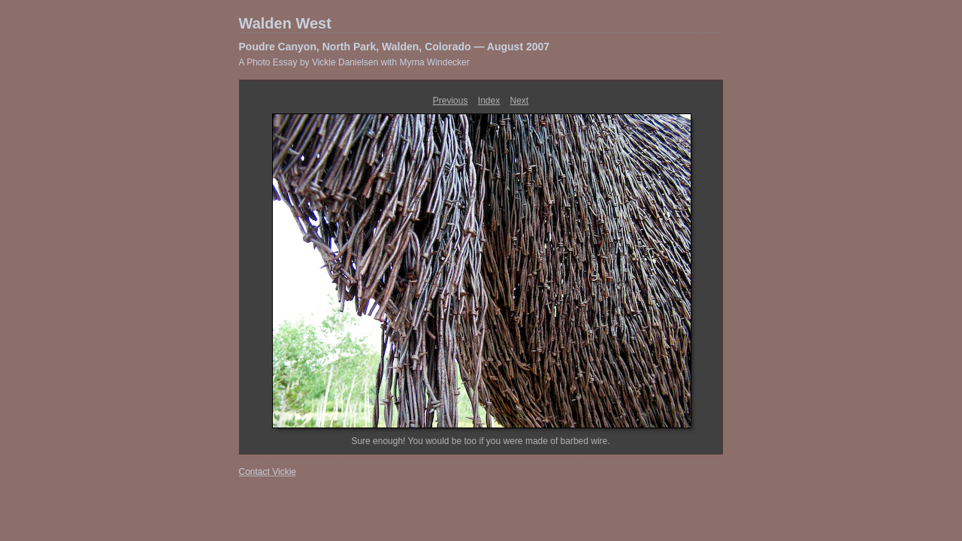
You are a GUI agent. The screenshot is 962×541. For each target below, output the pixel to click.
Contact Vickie (267, 472)
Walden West (285, 23)
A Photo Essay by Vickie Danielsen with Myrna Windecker (354, 62)
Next (519, 100)
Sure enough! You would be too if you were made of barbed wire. (480, 441)
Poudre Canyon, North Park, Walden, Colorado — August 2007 (394, 47)
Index (489, 100)
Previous (450, 100)
